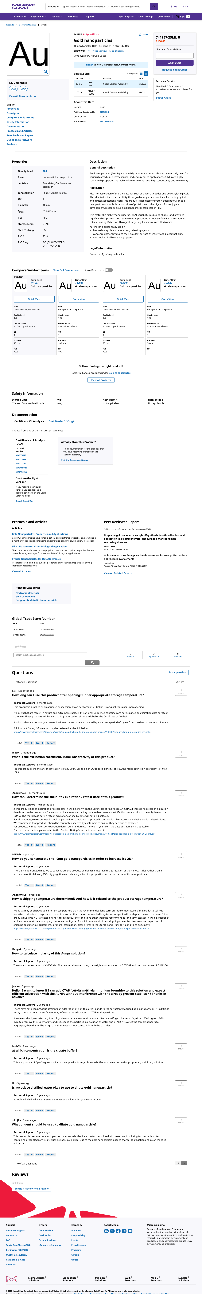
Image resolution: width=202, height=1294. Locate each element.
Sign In (89, 64)
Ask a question (177, 664)
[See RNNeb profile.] (16, 847)
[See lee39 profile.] (15, 745)
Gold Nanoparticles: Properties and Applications (40, 534)
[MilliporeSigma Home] (23, 6)
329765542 (104, 112)
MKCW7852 (21, 471)
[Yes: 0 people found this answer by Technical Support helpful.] (29, 735)
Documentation (16, 126)
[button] (125, 16)
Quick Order (164, 16)
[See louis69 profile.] (16, 1039)
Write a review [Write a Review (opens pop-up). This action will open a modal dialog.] (100, 50)
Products (10, 25)
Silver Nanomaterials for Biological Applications (40, 546)
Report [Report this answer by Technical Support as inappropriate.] (51, 735)
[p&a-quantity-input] (175, 56)
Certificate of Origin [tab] (62, 421)
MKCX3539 (21, 459)
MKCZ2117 (21, 463)
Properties (13, 108)
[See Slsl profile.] (14, 683)
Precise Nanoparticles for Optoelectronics (36, 559)
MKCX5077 (21, 455)
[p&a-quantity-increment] (191, 55)
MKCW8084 (21, 467)
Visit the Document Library (74, 460)
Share (143, 34)
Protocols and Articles (19, 130)
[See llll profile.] (13, 1076)
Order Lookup (146, 16)
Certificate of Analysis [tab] (29, 421)
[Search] (154, 6)
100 (45, 171)
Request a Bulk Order (174, 69)
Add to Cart (174, 62)
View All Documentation (23, 96)
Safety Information (18, 122)
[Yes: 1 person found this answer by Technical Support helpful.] (29, 878)
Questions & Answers (19, 139)
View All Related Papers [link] (118, 573)
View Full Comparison (65, 270)
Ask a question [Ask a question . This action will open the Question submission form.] (116, 50)
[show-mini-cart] (182, 17)
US (174, 6)
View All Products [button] (101, 380)
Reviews (12, 144)
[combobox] (102, 6)
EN (186, 6)
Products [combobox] (51, 6)
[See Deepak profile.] (17, 942)
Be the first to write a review (33, 1181)
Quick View (34, 299)
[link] (20, 646)
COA (13, 88)
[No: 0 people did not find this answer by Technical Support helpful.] (39, 735)
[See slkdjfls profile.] (16, 1113)
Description (13, 113)
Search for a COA (24, 501)
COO (23, 88)
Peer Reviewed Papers (20, 135)
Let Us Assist (163, 97)
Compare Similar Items (20, 117)
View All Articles (21, 571)
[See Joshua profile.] (16, 979)
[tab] (12, 24)
